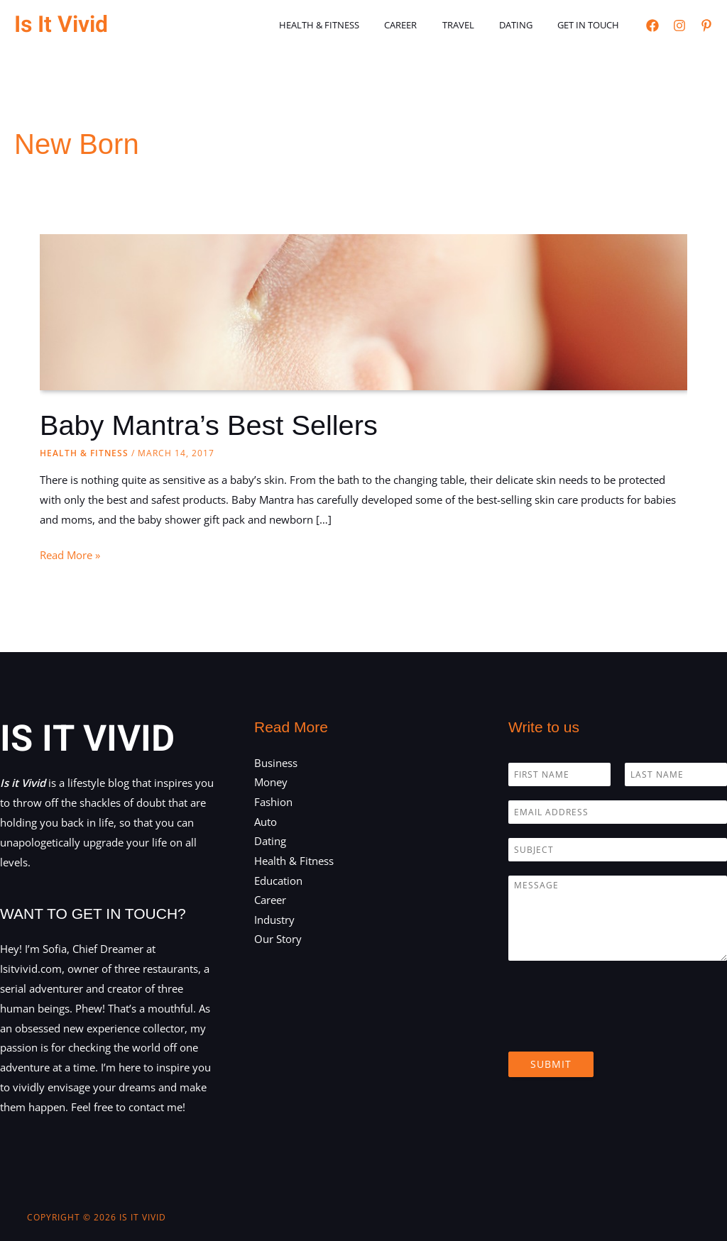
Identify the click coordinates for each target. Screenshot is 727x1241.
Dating (525, 24)
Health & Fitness (349, 24)
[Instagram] (679, 25)
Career (424, 24)
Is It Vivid (61, 24)
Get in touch (592, 24)
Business (275, 762)
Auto (265, 822)
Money (271, 782)
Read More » (70, 556)
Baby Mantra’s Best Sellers (210, 425)
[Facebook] (652, 25)
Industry (274, 920)
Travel (475, 24)
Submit (551, 1063)
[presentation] (616, 1027)
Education (278, 880)
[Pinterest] (706, 25)
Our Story (278, 940)
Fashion (273, 802)
